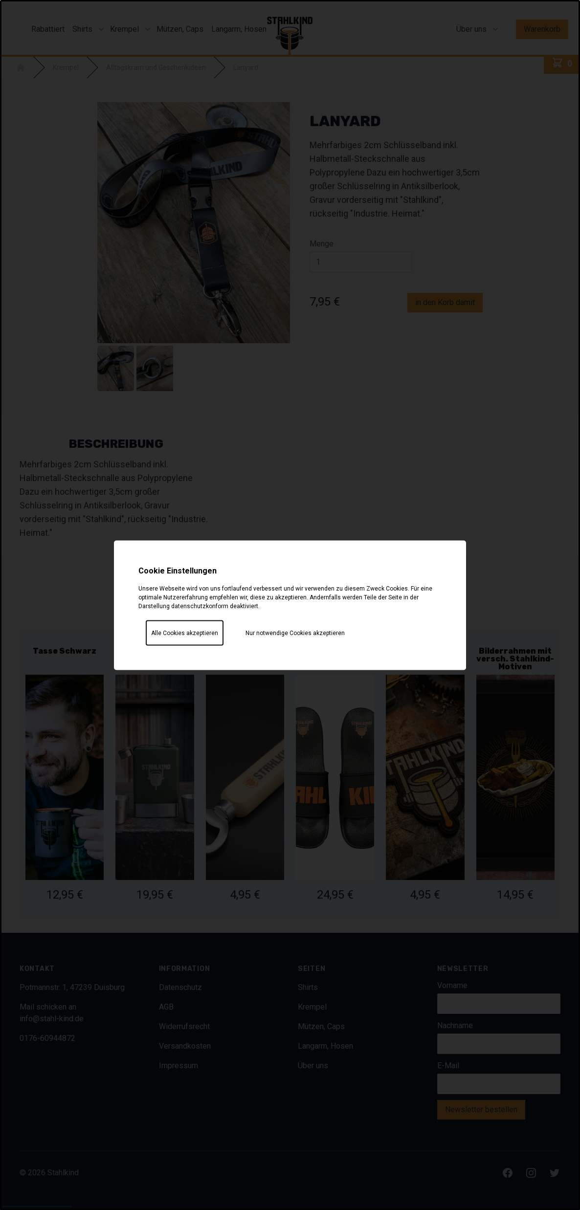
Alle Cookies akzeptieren (184, 632)
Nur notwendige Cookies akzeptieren (295, 632)
